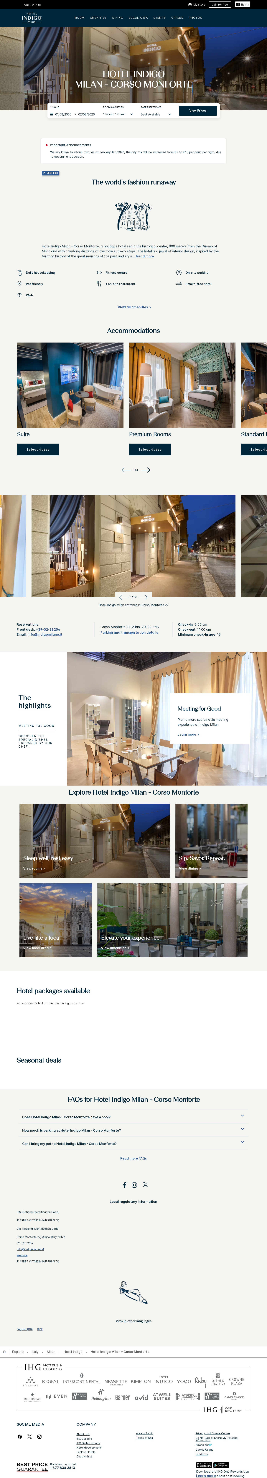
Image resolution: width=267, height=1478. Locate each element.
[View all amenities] (133, 307)
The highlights (35, 702)
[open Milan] (50, 1352)
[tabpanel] (167, 719)
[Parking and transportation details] (129, 633)
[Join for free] (220, 4)
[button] (38, 449)
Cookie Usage (205, 1449)
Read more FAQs (133, 1158)
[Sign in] (242, 4)
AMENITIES (98, 17)
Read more (145, 256)
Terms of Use (144, 1437)
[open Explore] (19, 1352)
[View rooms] (33, 869)
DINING (117, 17)
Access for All (144, 1433)
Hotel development (89, 1447)
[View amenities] (114, 948)
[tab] (37, 703)
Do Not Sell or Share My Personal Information (217, 1439)
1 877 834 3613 (62, 1467)
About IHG (83, 1434)
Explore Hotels (86, 1452)
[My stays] (196, 4)
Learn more (187, 734)
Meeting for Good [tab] (37, 726)
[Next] (146, 470)
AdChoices (204, 1445)
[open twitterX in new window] (143, 1185)
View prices (198, 110)
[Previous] (125, 470)
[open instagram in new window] (132, 1185)
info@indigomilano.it (45, 634)
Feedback (202, 1454)
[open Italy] (35, 1352)
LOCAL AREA (138, 17)
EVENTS (160, 17)
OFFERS (177, 17)
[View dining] (189, 869)
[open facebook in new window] (122, 1185)
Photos (195, 17)
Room (80, 17)
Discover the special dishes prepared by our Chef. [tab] (35, 741)
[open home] (6, 1352)
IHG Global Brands (88, 1443)
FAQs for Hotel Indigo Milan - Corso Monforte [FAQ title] (133, 1100)
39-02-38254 (49, 629)
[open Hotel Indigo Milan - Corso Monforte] (118, 1352)
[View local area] (36, 948)
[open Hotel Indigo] (73, 1352)
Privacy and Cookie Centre (213, 1433)
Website (22, 1255)
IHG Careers (84, 1438)
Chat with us (32, 4)
